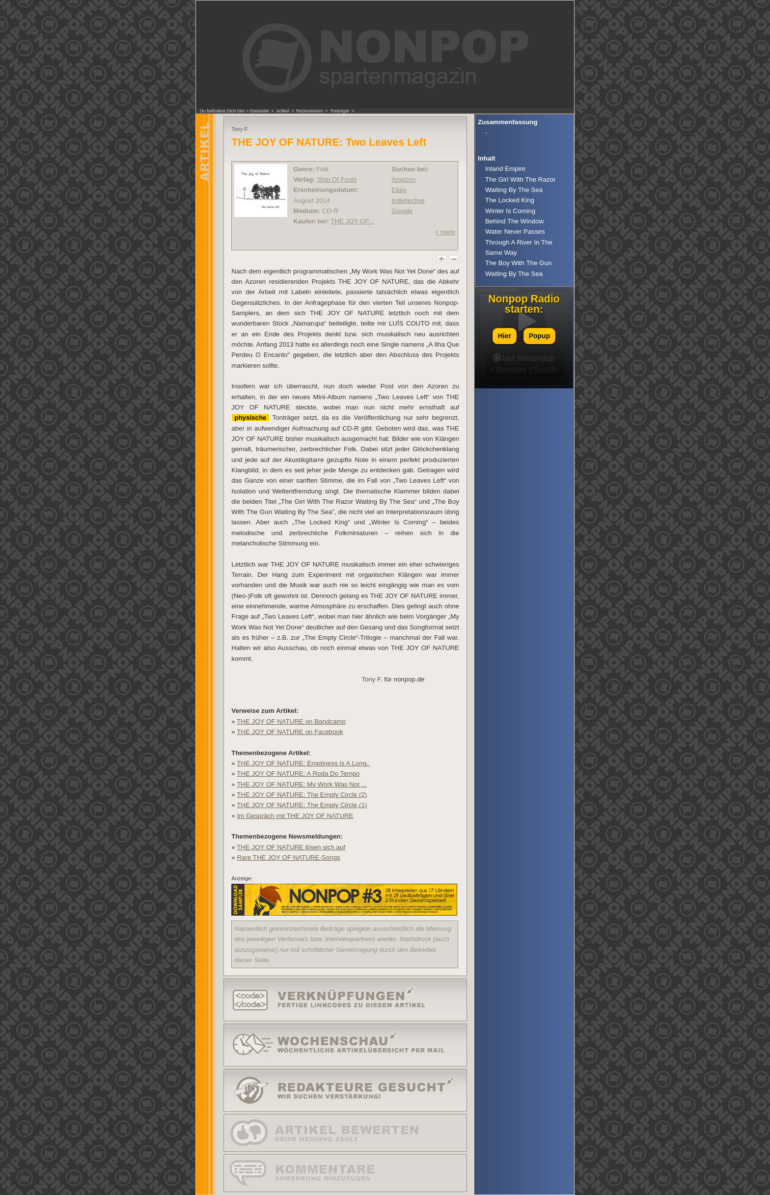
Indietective (407, 200)
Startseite (259, 111)
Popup (539, 336)
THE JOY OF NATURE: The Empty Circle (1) (302, 805)
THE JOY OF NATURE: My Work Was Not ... (302, 784)
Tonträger (339, 111)
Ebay (398, 189)
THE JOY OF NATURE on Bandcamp (291, 721)
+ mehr (445, 232)
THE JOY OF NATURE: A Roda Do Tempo (298, 773)
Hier (504, 336)
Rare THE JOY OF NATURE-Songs (288, 857)
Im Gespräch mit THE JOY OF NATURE (295, 815)
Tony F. (371, 679)
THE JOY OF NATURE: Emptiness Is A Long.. (303, 763)
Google (401, 211)
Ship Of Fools (337, 179)
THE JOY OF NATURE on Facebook (290, 731)
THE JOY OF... (352, 221)
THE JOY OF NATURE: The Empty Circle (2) (302, 794)
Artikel (282, 111)
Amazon (403, 179)
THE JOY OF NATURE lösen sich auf (291, 847)
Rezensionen (309, 111)
